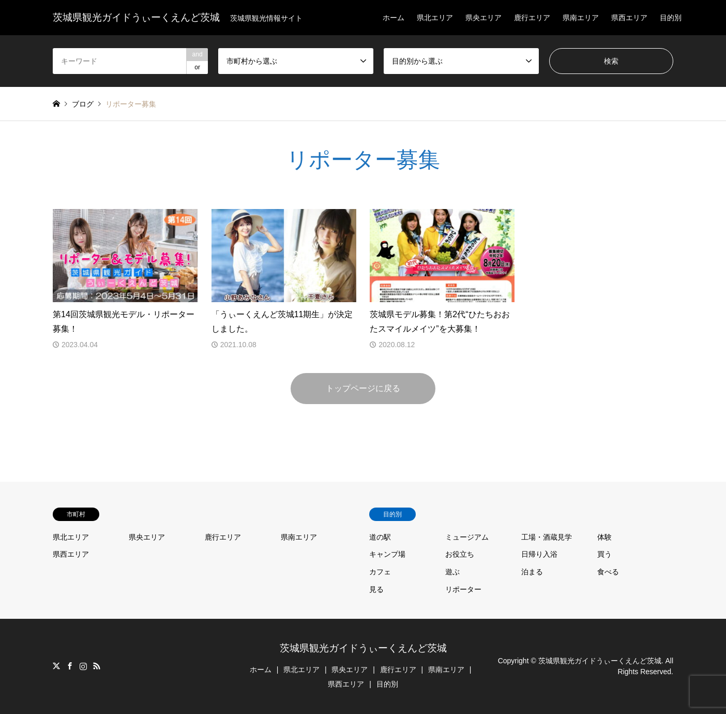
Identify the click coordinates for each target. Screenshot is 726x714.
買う (604, 554)
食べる (608, 572)
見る (376, 589)
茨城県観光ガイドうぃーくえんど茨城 (363, 648)
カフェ (380, 572)
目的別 (671, 17)
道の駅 (380, 537)
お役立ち (459, 554)
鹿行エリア (532, 17)
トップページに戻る (363, 388)
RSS (96, 666)
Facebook (69, 666)
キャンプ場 (387, 554)
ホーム (393, 17)
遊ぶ (452, 572)
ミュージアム (467, 537)
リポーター (463, 589)
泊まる (532, 572)
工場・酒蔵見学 (546, 537)
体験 (604, 537)
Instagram (83, 666)
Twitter (56, 666)
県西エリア (629, 17)
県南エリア (581, 17)
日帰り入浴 (539, 554)
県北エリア (435, 17)
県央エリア (483, 17)
